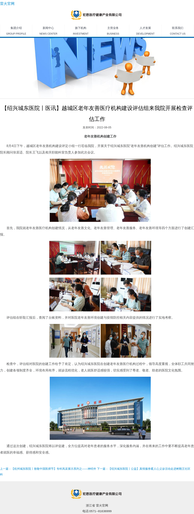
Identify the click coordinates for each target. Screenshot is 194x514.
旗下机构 (81, 31)
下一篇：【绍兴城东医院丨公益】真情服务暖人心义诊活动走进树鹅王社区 (143, 468)
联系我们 (178, 31)
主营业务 (113, 31)
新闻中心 (48, 31)
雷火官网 (7, 4)
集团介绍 (16, 31)
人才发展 (145, 31)
